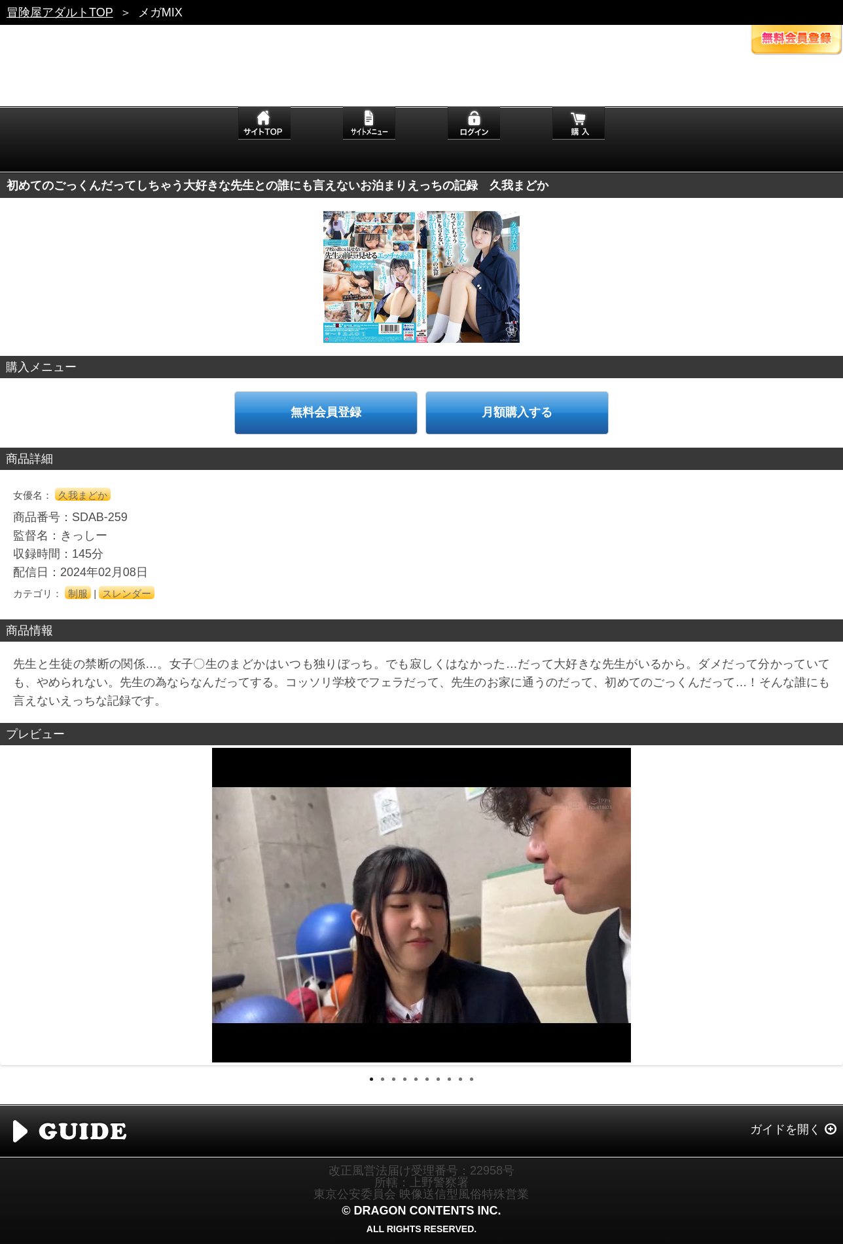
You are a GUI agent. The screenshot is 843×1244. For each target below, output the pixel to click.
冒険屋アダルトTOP (60, 12)
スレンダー (126, 593)
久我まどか (82, 495)
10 (471, 1079)
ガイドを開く (785, 1129)
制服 (78, 593)
